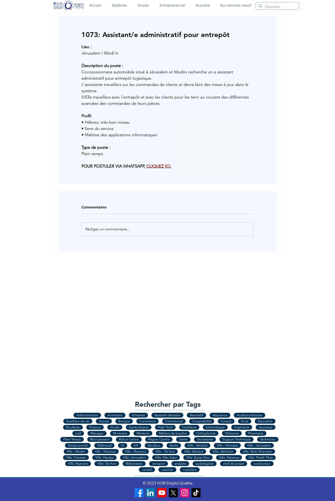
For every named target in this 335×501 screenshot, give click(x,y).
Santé (183, 439)
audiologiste (205, 463)
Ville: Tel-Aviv (106, 463)
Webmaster (134, 463)
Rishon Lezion (129, 439)
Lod (78, 433)
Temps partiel (78, 445)
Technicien (267, 439)
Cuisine (226, 421)
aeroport (158, 463)
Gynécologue (138, 427)
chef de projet (233, 463)
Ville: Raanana (78, 463)
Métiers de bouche (173, 433)
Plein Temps (72, 439)
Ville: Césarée (76, 457)
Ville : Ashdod (197, 445)
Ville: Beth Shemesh (257, 451)
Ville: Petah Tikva (260, 457)
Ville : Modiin (76, 451)
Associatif (196, 415)
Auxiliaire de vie (77, 421)
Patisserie (232, 433)
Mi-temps (120, 433)
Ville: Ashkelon (223, 451)
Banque (124, 421)
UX (136, 445)
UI (122, 445)
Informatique (215, 427)
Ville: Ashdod (193, 451)
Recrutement (99, 439)
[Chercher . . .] (277, 6)
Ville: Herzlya (104, 457)
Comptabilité (201, 421)
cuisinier (167, 469)
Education (265, 421)
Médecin (143, 433)
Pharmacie (255, 433)
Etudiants (73, 427)
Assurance (220, 415)
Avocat (104, 421)
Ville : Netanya (105, 451)
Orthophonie (205, 433)
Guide (114, 427)
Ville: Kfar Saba (166, 457)
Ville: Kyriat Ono (198, 457)
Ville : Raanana (135, 451)
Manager (97, 433)
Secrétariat (205, 439)
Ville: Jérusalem (134, 457)
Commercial (174, 421)
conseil (147, 469)
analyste (180, 463)
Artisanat (138, 415)
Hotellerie (189, 427)
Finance (95, 427)
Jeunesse (265, 427)
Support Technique (236, 439)
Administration (87, 415)
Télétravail (104, 445)
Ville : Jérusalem (259, 445)
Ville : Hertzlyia (227, 445)
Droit (244, 421)
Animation (114, 415)
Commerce (147, 421)
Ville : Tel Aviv (165, 451)
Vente (174, 445)
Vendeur (154, 445)
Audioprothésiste (249, 415)
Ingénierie (241, 427)
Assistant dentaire (167, 415)
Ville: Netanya (229, 457)
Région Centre (159, 439)
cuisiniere (190, 469)
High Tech (165, 427)
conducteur (262, 463)
